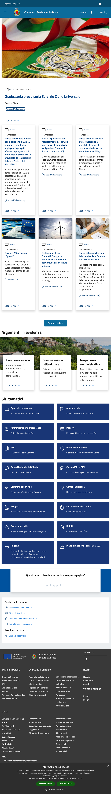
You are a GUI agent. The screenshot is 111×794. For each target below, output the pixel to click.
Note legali (61, 744)
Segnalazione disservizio (40, 725)
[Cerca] (105, 12)
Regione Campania (12, 3)
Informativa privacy (65, 740)
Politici (5, 691)
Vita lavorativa (35, 684)
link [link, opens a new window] (80, 778)
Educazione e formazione (67, 676)
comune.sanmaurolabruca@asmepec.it (19, 760)
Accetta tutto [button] (45, 784)
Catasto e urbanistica (38, 691)
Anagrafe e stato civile (39, 676)
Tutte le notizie (55, 323)
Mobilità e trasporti (37, 695)
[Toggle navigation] (5, 12)
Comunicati (88, 680)
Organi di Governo (10, 676)
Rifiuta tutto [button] (66, 784)
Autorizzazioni (62, 705)
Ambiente (60, 694)
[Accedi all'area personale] (99, 3)
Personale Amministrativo (13, 695)
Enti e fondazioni (9, 687)
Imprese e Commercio (38, 687)
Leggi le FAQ (34, 729)
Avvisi (12, 89)
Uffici (4, 684)
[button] (55, 789)
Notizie (86, 676)
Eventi (86, 696)
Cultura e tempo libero (39, 680)
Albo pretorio (62, 733)
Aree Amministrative (11, 680)
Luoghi (86, 699)
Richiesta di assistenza (39, 733)
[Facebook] (90, 12)
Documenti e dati (9, 698)
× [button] (108, 766)
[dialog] (55, 778)
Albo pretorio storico (65, 736)
